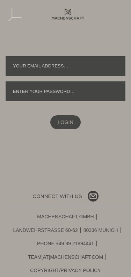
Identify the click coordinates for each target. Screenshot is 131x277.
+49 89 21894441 (75, 243)
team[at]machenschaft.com (65, 257)
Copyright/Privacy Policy (65, 270)
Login (65, 122)
